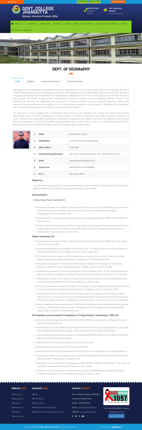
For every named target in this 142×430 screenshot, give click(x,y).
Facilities (57, 24)
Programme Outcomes (50, 81)
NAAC (67, 24)
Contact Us (27, 30)
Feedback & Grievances (106, 24)
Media (123, 24)
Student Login (95, 2)
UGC (35, 394)
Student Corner (85, 24)
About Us (19, 24)
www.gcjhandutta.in (88, 412)
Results (16, 403)
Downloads (16, 30)
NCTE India (38, 403)
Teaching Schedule (75, 81)
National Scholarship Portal (44, 407)
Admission (45, 24)
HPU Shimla (38, 399)
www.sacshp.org (116, 416)
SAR (75, 24)
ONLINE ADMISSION (118, 2)
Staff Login (82, 2)
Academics (32, 24)
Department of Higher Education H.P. (48, 412)
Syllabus (30, 81)
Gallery (16, 412)
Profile (17, 81)
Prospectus (17, 407)
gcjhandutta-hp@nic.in (87, 407)
